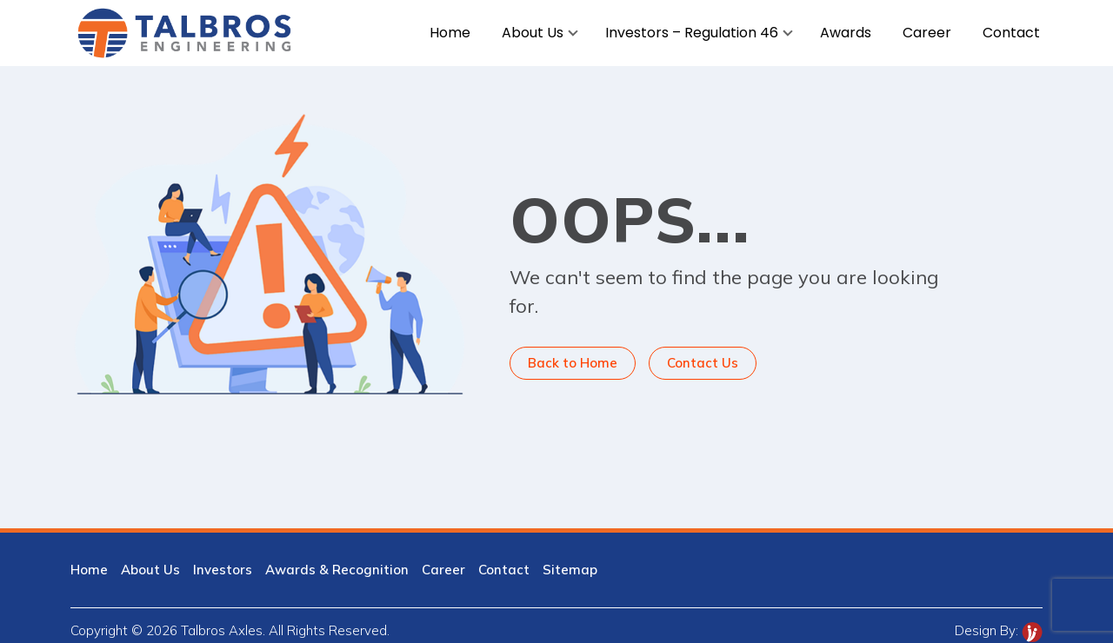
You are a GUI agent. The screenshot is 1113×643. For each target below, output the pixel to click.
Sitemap (570, 569)
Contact (504, 569)
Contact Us (702, 363)
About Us (150, 569)
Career (443, 569)
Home (89, 569)
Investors (222, 569)
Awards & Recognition (337, 569)
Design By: (999, 630)
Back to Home (572, 363)
